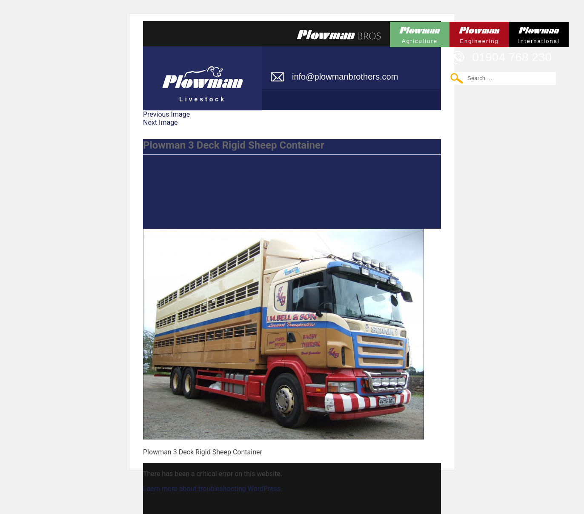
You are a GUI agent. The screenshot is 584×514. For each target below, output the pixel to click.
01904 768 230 (512, 57)
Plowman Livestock (202, 74)
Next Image (160, 122)
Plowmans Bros (338, 34)
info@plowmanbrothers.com (345, 76)
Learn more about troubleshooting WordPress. (213, 489)
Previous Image (166, 114)
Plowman (419, 33)
